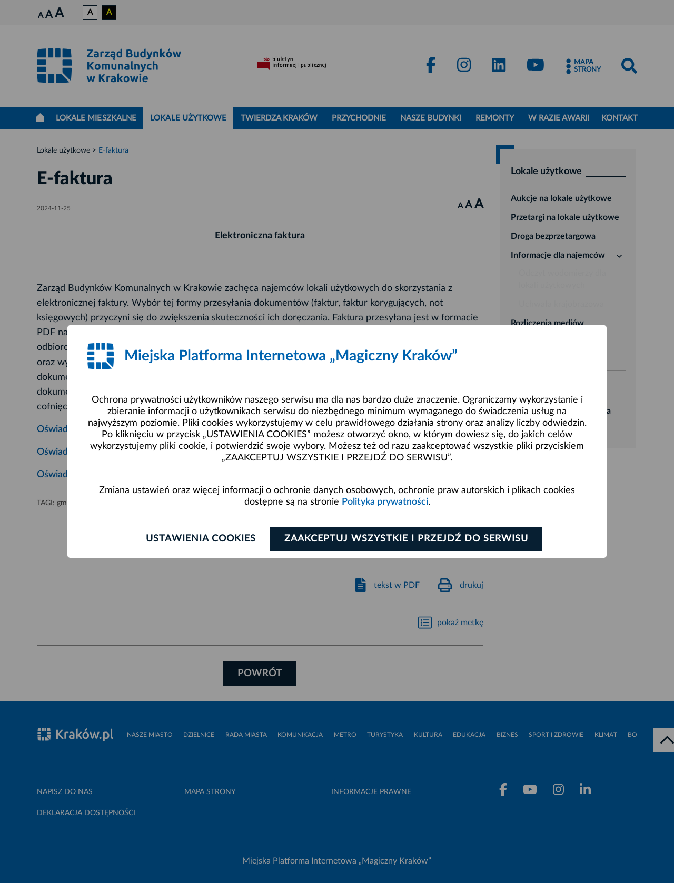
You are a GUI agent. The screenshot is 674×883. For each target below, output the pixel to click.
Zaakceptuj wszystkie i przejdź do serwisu (406, 539)
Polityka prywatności (385, 502)
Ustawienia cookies (201, 539)
